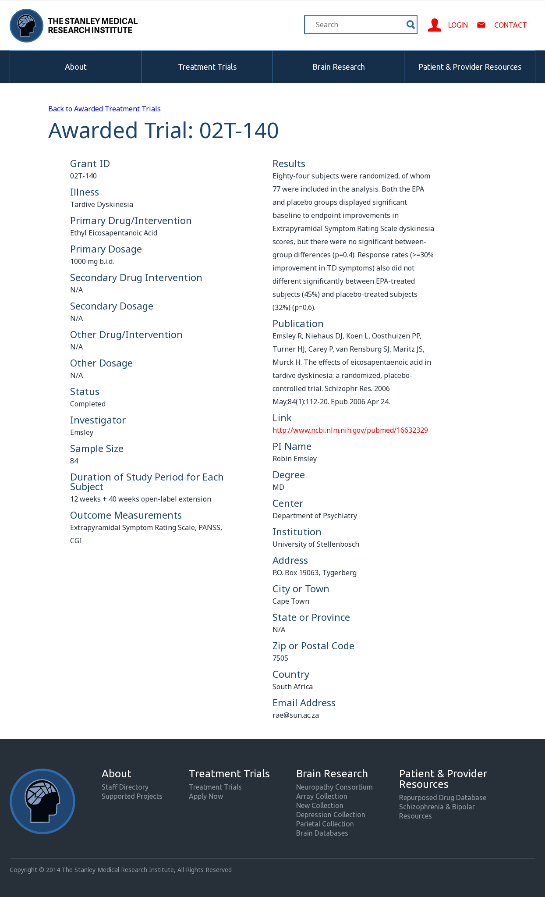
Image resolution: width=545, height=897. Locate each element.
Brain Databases (322, 833)
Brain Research (338, 66)
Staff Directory (125, 787)
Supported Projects (132, 796)
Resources (415, 816)
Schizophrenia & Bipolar (437, 807)
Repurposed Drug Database (442, 797)
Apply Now (206, 796)
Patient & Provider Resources (469, 66)
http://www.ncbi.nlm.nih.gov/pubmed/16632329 (350, 430)
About (76, 66)
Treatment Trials (207, 66)
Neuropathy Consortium (334, 787)
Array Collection (321, 796)
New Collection (319, 805)
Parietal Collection (325, 824)
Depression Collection (330, 815)
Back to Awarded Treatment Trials (104, 109)
